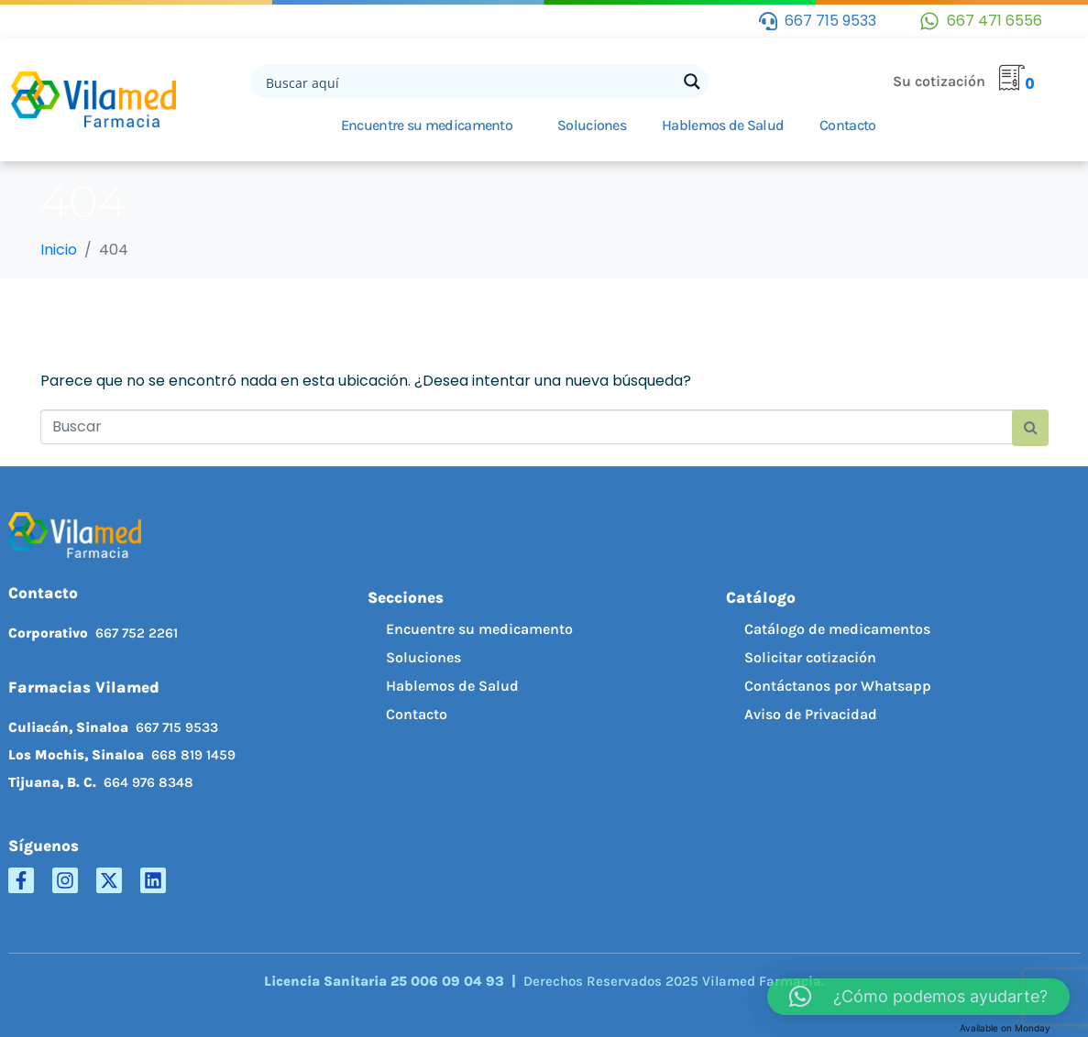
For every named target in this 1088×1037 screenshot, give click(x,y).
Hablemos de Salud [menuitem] (452, 685)
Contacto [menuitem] (416, 714)
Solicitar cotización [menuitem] (810, 657)
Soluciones (591, 125)
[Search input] (469, 81)
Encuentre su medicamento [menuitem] (479, 629)
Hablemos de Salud (723, 125)
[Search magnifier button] (692, 82)
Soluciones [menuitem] (423, 657)
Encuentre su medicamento (426, 125)
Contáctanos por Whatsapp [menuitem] (837, 685)
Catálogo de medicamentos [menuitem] (837, 629)
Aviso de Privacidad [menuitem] (810, 714)
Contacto (847, 125)
